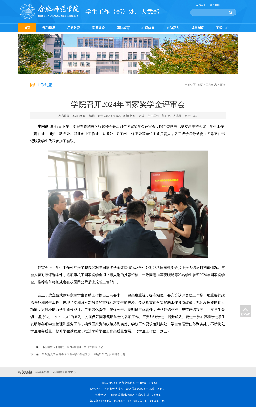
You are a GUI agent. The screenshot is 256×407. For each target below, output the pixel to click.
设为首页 (201, 5)
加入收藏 (215, 5)
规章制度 (197, 28)
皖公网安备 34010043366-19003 (147, 400)
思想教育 (73, 28)
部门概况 (48, 28)
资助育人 (172, 28)
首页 (27, 28)
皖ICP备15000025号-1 (114, 400)
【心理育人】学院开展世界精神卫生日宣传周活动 (72, 347)
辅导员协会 (42, 372)
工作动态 (211, 84)
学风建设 (98, 28)
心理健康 (148, 28)
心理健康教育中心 (64, 372)
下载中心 (222, 28)
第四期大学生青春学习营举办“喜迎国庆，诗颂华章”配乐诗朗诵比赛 (83, 354)
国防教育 (123, 28)
